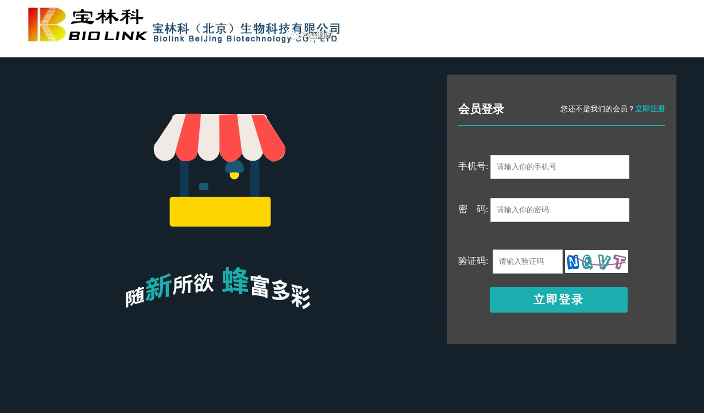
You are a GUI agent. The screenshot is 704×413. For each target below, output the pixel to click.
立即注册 (650, 108)
